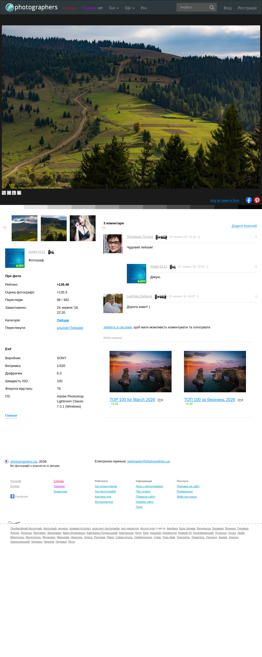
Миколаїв (63, 537)
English (15, 486)
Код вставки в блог (225, 200)
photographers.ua (23, 461)
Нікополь (76, 537)
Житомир (39, 532)
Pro (144, 8)
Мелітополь (33, 537)
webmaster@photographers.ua (148, 461)
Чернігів (49, 541)
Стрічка (69, 8)
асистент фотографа (106, 528)
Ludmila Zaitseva (139, 296)
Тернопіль (183, 537)
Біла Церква (187, 528)
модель (63, 528)
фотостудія (147, 528)
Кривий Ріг (185, 532)
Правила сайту (146, 496)
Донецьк (26, 532)
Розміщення (184, 491)
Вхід (228, 8)
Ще (130, 8)
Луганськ (221, 532)
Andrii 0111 (36, 252)
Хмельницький (19, 541)
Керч (138, 532)
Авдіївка (172, 528)
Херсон (233, 537)
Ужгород (211, 537)
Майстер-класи (187, 496)
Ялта (71, 541)
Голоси (11, 415)
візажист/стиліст (80, 528)
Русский (15, 481)
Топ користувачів (106, 486)
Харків (223, 537)
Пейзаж (63, 320)
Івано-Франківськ (74, 532)
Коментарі (60, 491)
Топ (114, 8)
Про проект (143, 491)
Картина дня (103, 496)
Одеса (88, 537)
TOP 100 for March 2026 (132, 399)
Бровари (218, 528)
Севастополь (124, 537)
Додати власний (244, 226)
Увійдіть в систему (117, 327)
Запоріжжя (54, 532)
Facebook (19, 496)
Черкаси (36, 541)
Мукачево (49, 537)
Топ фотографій (105, 491)
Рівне (110, 537)
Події (139, 506)
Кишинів (155, 532)
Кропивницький (203, 532)
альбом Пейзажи (70, 328)
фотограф (50, 528)
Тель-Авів (168, 537)
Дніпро (14, 532)
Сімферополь (143, 537)
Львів (240, 532)
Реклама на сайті (188, 486)
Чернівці (61, 541)
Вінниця (230, 528)
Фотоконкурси (104, 501)
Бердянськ (204, 528)
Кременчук (169, 532)
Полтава (99, 537)
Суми (157, 537)
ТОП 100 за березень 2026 (209, 399)
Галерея (92, 8)
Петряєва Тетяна (140, 237)
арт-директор (130, 528)
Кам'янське (126, 532)
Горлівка (242, 528)
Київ (145, 532)
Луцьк (232, 532)
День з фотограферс (149, 486)
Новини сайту (145, 501)
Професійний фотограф (26, 528)
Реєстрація (247, 8)
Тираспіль (198, 537)
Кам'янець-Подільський (102, 532)
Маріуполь (17, 537)
